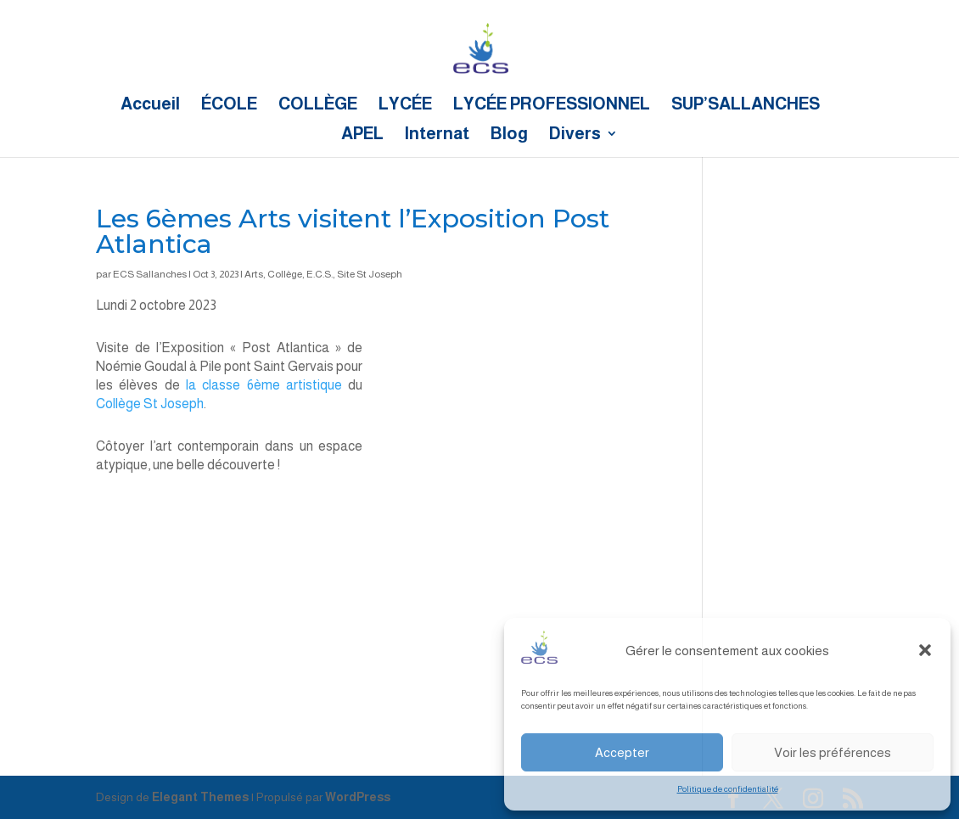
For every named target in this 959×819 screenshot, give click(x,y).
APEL (362, 135)
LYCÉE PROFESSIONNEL (551, 105)
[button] (925, 650)
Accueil (150, 105)
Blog (509, 135)
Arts (253, 274)
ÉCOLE (229, 105)
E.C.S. (319, 274)
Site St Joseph (369, 274)
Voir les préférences (832, 752)
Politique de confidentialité (727, 789)
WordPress (357, 797)
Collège (284, 274)
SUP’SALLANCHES (745, 105)
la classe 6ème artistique (261, 385)
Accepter (622, 752)
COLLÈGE (317, 105)
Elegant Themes (200, 797)
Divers (575, 135)
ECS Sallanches (150, 274)
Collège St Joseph (150, 403)
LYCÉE (405, 105)
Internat (437, 135)
